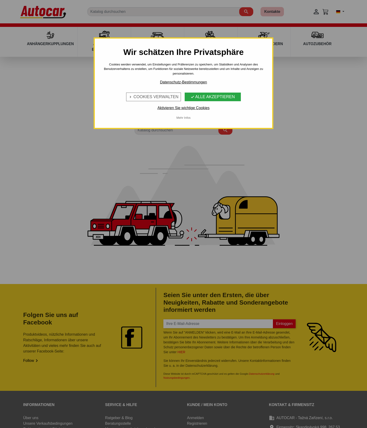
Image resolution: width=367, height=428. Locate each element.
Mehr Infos (183, 117)
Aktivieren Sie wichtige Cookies (183, 108)
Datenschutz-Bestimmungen (183, 82)
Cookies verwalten (153, 96)
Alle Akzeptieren (213, 96)
